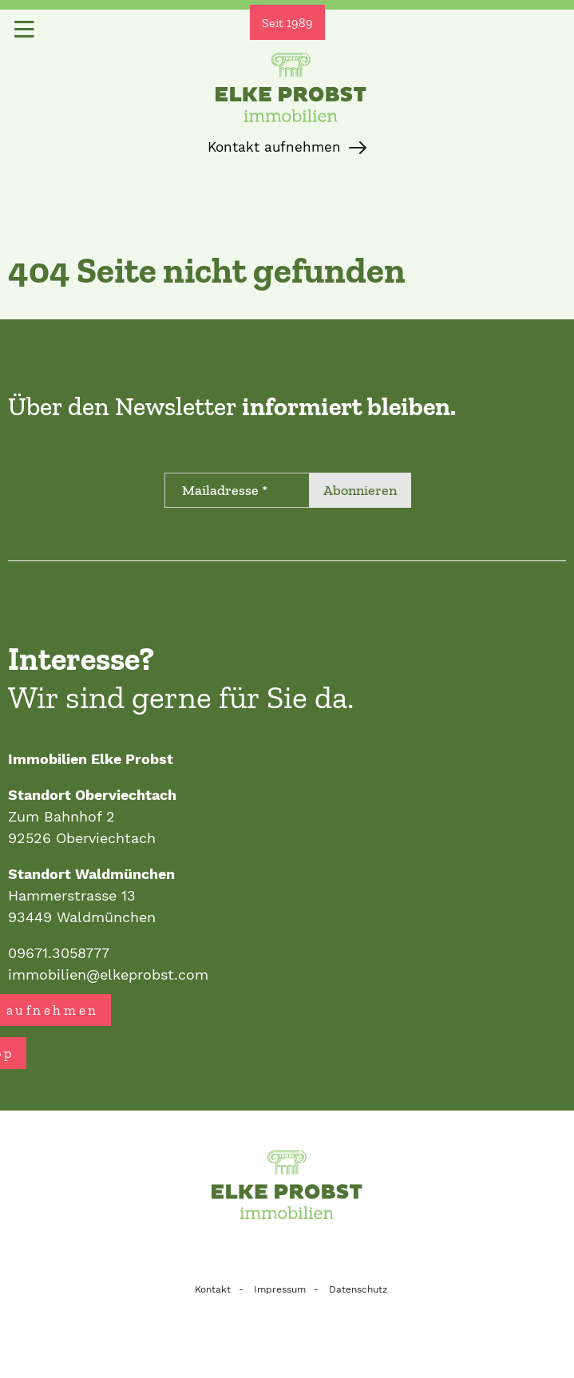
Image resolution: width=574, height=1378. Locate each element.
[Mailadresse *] (237, 490)
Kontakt (213, 1289)
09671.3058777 (58, 952)
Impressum (280, 1289)
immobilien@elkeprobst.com (108, 974)
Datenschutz (358, 1289)
